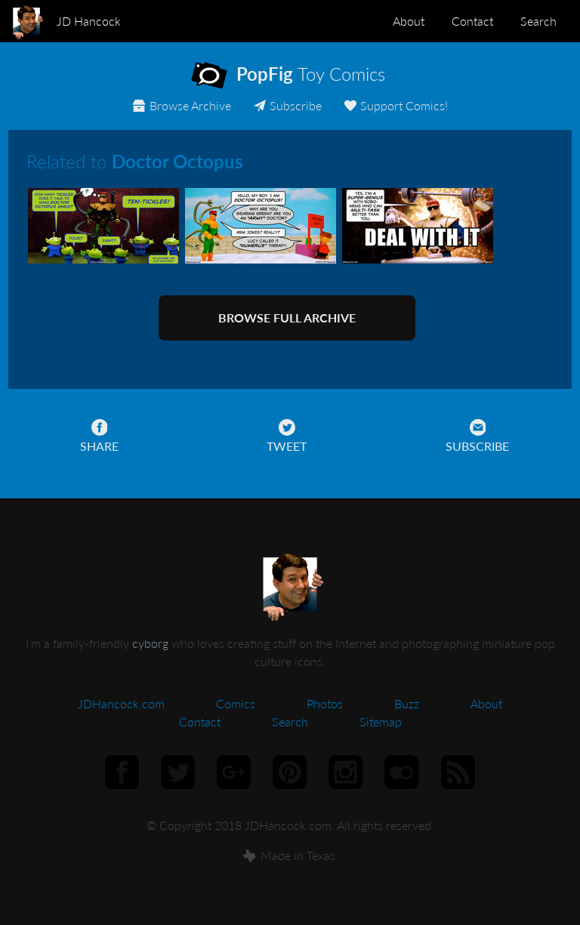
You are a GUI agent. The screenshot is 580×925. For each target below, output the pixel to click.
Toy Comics (301, 77)
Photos (325, 703)
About (408, 21)
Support (395, 105)
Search (538, 21)
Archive (181, 105)
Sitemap (380, 721)
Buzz (406, 703)
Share (99, 436)
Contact (472, 21)
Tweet (287, 436)
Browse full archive (287, 317)
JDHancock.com (121, 703)
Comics (235, 703)
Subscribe (287, 105)
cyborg (150, 643)
